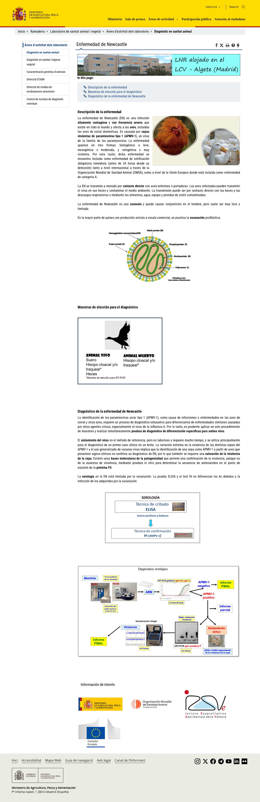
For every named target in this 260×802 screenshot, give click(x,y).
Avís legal (104, 760)
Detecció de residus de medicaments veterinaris (40, 89)
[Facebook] (217, 46)
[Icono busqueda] (243, 7)
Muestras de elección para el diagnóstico (115, 92)
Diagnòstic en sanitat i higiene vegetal (43, 62)
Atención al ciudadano (229, 19)
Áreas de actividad (161, 19)
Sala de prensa (135, 19)
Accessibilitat (31, 760)
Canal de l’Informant (130, 760)
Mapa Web (53, 760)
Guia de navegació (79, 760)
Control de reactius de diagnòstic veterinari (45, 101)
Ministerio (115, 19)
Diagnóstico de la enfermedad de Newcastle (117, 96)
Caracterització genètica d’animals (46, 71)
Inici (15, 760)
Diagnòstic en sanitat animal (43, 52)
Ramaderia (38, 31)
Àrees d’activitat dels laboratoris (127, 31)
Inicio (21, 31)
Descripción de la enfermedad (107, 87)
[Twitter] (223, 45)
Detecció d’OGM (35, 79)
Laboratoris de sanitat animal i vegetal (75, 31)
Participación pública (196, 19)
